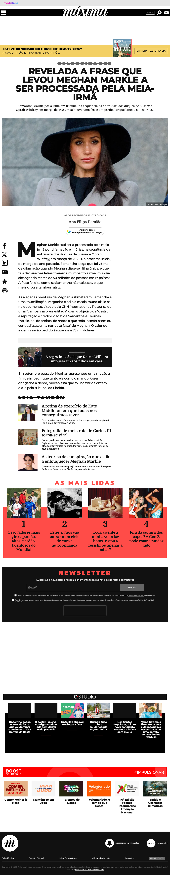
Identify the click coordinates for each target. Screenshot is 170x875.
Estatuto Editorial (36, 858)
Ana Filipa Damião (85, 222)
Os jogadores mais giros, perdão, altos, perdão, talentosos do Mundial (24, 541)
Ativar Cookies (157, 858)
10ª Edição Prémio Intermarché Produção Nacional (127, 806)
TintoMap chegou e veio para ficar (72, 723)
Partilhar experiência (151, 51)
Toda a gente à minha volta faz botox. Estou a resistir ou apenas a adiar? (105, 541)
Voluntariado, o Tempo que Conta (99, 803)
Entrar (150, 12)
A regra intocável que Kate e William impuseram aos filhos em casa (76, 359)
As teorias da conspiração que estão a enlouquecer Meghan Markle (76, 459)
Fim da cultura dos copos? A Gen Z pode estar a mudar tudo (146, 538)
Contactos (129, 858)
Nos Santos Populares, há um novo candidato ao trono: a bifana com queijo (124, 727)
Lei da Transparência (68, 858)
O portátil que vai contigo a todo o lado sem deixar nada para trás (46, 725)
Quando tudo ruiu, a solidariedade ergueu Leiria (98, 725)
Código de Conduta (101, 858)
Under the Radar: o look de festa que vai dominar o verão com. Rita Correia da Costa (19, 727)
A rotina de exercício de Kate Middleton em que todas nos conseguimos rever (69, 410)
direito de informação (136, 595)
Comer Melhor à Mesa (15, 801)
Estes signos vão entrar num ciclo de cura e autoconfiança (65, 538)
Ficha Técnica (8, 858)
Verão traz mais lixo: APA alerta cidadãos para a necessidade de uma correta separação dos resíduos (151, 729)
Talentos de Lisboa (71, 801)
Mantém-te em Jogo (43, 801)
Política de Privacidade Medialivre (89, 870)
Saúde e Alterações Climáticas (155, 803)
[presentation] (85, 611)
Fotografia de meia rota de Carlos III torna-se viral (76, 432)
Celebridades (84, 63)
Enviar (132, 587)
